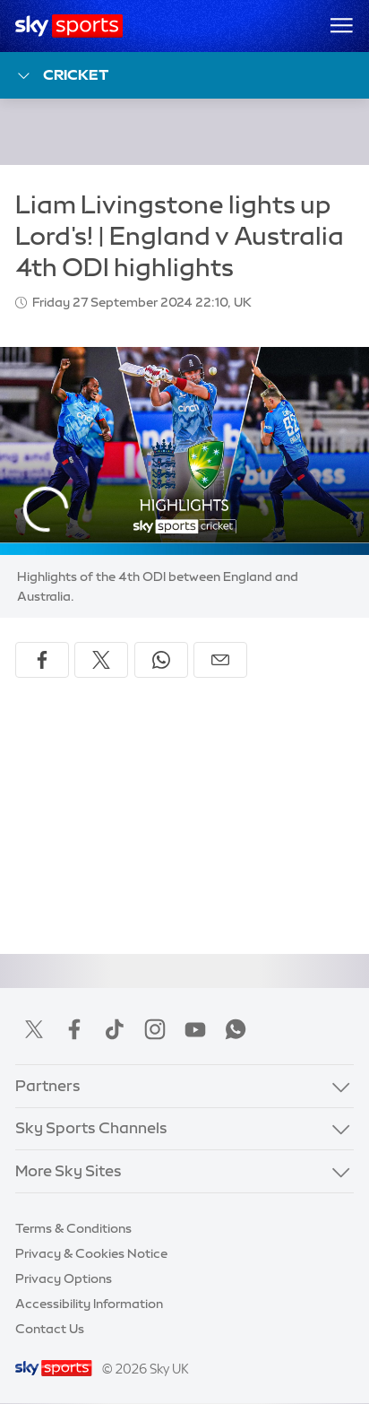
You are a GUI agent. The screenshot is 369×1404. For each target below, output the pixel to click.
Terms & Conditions (73, 1228)
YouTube (195, 1029)
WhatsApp (235, 1029)
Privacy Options (63, 1278)
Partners (48, 1086)
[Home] (69, 26)
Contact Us (49, 1328)
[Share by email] (220, 660)
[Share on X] (101, 660)
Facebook (74, 1029)
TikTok (115, 1029)
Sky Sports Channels (91, 1128)
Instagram (155, 1029)
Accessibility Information (89, 1303)
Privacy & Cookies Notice (91, 1253)
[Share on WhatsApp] (161, 660)
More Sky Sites (68, 1171)
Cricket (62, 75)
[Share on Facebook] (42, 660)
